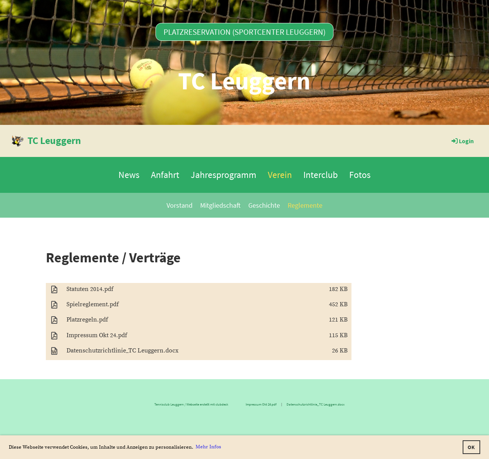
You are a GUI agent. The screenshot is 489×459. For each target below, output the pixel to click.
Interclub (320, 175)
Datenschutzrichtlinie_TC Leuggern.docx (316, 404)
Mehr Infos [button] (208, 447)
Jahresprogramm (223, 175)
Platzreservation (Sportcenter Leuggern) (244, 32)
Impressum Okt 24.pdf (261, 404)
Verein (280, 175)
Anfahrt (165, 175)
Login (462, 141)
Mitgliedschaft (220, 205)
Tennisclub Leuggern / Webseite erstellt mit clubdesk (144, 404)
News (128, 175)
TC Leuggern (54, 140)
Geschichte (264, 205)
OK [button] (471, 447)
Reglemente (305, 205)
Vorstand (180, 205)
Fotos (360, 175)
